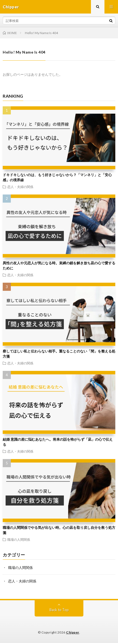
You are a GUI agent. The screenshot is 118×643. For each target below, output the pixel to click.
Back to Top (59, 610)
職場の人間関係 (18, 539)
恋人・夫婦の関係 (20, 186)
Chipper (72, 632)
